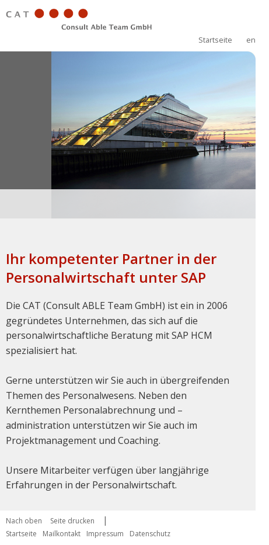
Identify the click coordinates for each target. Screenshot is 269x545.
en (251, 39)
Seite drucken (72, 521)
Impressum (105, 534)
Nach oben (24, 521)
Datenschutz (150, 534)
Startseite (215, 39)
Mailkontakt (62, 534)
